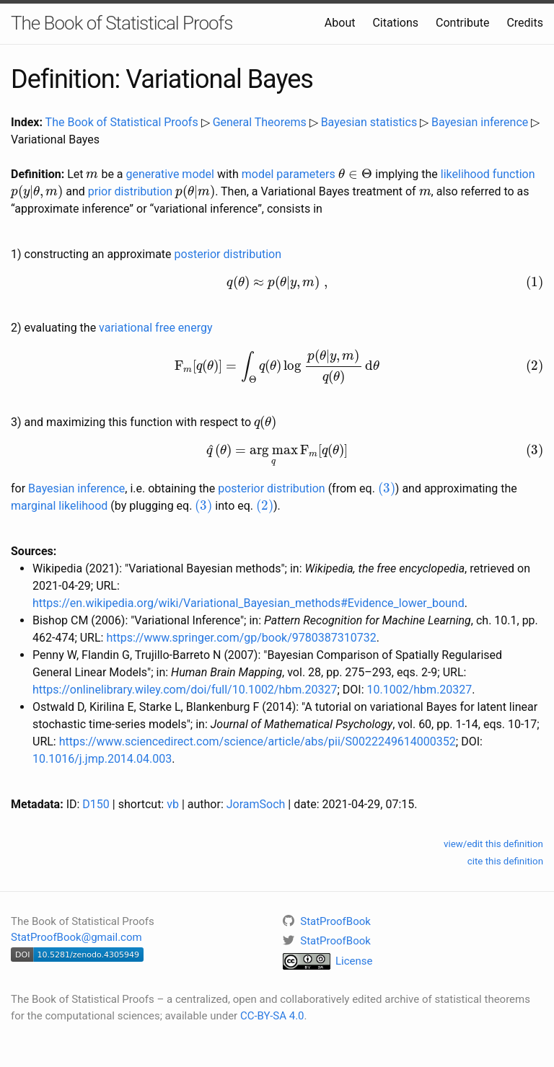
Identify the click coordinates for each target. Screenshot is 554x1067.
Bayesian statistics (369, 122)
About (340, 23)
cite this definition (505, 861)
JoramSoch (256, 804)
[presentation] (92, 175)
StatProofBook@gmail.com (76, 937)
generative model (170, 174)
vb (173, 804)
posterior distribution (228, 254)
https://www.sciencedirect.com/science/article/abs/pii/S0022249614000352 (257, 741)
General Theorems (260, 122)
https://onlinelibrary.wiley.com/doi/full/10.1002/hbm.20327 (184, 689)
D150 (95, 804)
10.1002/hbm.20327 (419, 689)
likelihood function (488, 174)
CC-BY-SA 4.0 (272, 1015)
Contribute (462, 23)
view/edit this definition (493, 843)
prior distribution (130, 191)
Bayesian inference (479, 122)
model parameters (288, 174)
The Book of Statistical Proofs (121, 23)
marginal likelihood (59, 506)
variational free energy (155, 328)
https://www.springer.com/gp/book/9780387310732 (241, 638)
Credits (524, 23)
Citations (395, 23)
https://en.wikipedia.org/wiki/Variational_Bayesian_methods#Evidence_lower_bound (248, 603)
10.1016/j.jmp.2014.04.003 (102, 759)
